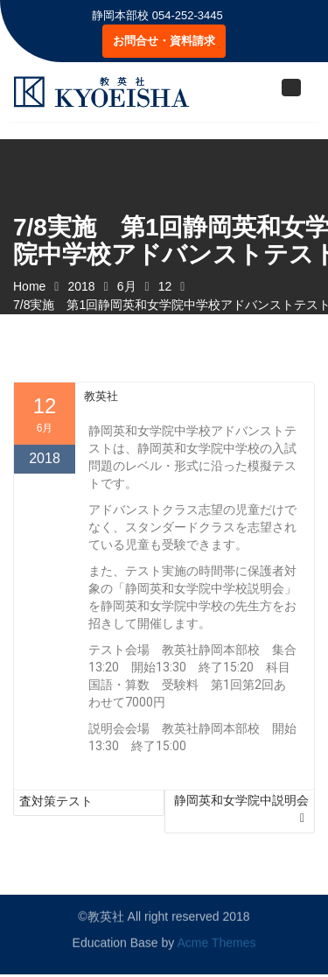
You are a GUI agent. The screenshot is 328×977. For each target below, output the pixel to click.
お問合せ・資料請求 (164, 40)
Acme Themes (216, 938)
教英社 (101, 435)
